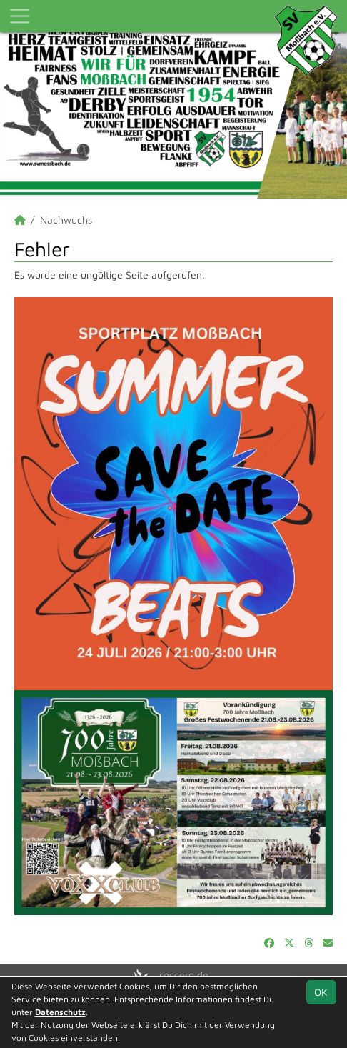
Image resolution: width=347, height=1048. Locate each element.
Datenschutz (60, 1012)
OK (321, 992)
